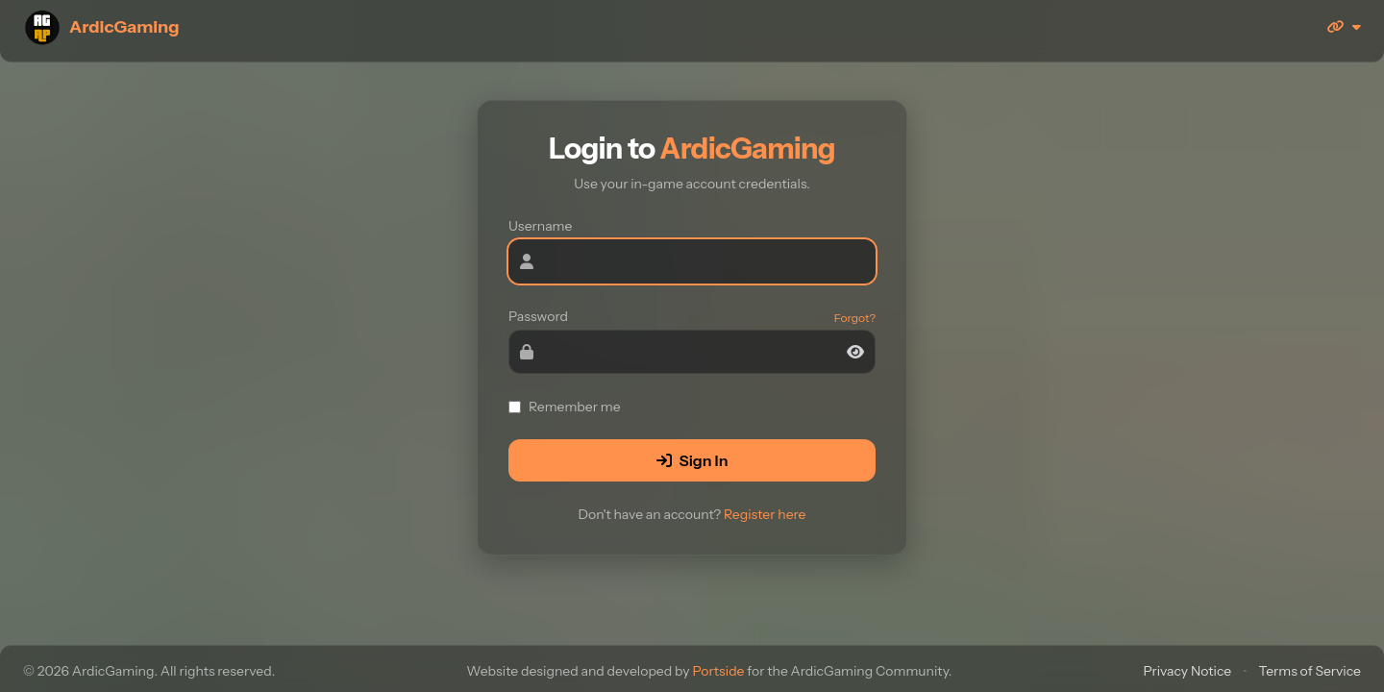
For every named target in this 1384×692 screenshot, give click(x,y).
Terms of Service (1310, 671)
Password (538, 316)
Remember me (564, 406)
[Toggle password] (855, 351)
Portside (718, 671)
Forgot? (855, 317)
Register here (764, 514)
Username (540, 226)
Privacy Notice (1187, 671)
